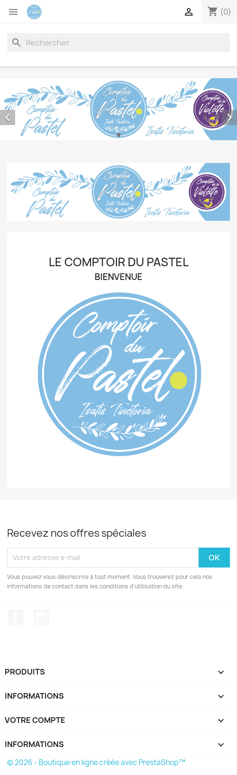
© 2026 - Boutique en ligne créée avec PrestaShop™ (96, 762)
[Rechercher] (118, 42)
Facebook (15, 617)
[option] (118, 109)
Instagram (41, 617)
